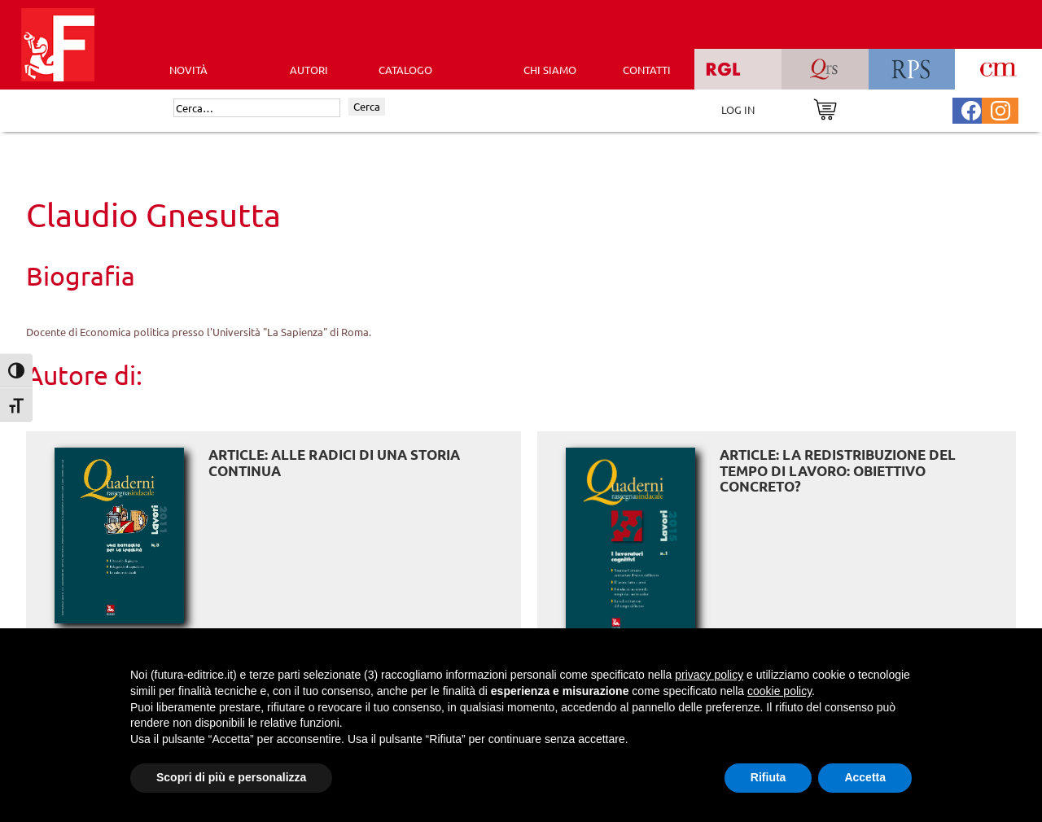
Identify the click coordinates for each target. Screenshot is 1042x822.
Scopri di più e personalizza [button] (231, 777)
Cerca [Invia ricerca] (366, 106)
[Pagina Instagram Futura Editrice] (1000, 109)
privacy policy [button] (709, 674)
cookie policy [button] (779, 690)
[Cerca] (256, 108)
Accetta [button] (865, 777)
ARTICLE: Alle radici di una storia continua (334, 462)
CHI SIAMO (549, 70)
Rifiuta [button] (768, 777)
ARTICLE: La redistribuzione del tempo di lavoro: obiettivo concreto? (838, 470)
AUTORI (309, 70)
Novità (188, 70)
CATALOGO (405, 70)
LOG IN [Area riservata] (738, 109)
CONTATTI (647, 70)
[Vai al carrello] (825, 108)
